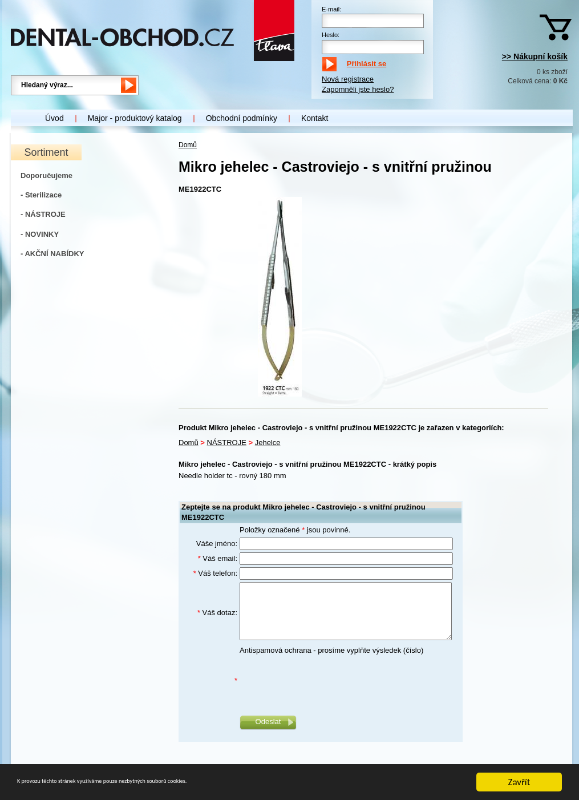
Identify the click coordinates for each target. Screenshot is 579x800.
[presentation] (326, 680)
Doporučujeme (46, 175)
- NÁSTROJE (43, 214)
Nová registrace (348, 79)
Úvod (54, 118)
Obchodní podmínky (241, 118)
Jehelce (268, 442)
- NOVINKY (40, 234)
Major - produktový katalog (135, 118)
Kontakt (314, 118)
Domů (188, 145)
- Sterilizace (41, 195)
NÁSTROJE (226, 442)
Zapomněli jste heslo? (358, 89)
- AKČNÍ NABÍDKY (52, 253)
